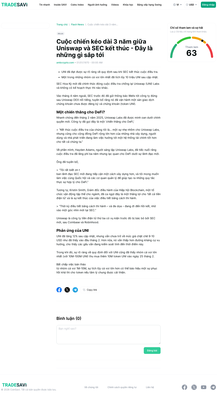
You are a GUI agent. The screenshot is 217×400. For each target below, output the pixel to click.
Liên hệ (150, 387)
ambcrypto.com (65, 62)
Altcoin (60, 33)
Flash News (77, 24)
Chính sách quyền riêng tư (122, 387)
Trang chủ (62, 24)
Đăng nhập (208, 4)
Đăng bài (152, 350)
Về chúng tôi (91, 387)
